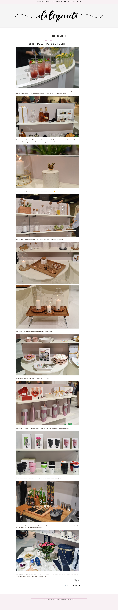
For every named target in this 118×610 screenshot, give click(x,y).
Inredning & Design (49, 1)
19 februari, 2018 (47, 40)
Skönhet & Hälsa (71, 1)
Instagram (53, 595)
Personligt (40, 1)
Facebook (47, 595)
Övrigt (79, 1)
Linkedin (60, 595)
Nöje (65, 1)
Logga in (72, 599)
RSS (72, 595)
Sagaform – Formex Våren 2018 (47, 44)
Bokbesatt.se (67, 595)
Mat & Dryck (59, 1)
